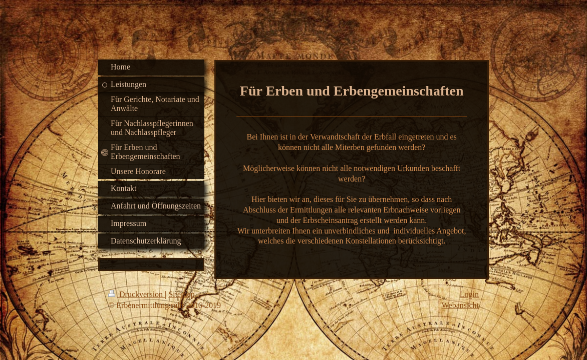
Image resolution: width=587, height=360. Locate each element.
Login (469, 294)
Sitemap (181, 294)
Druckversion (136, 294)
